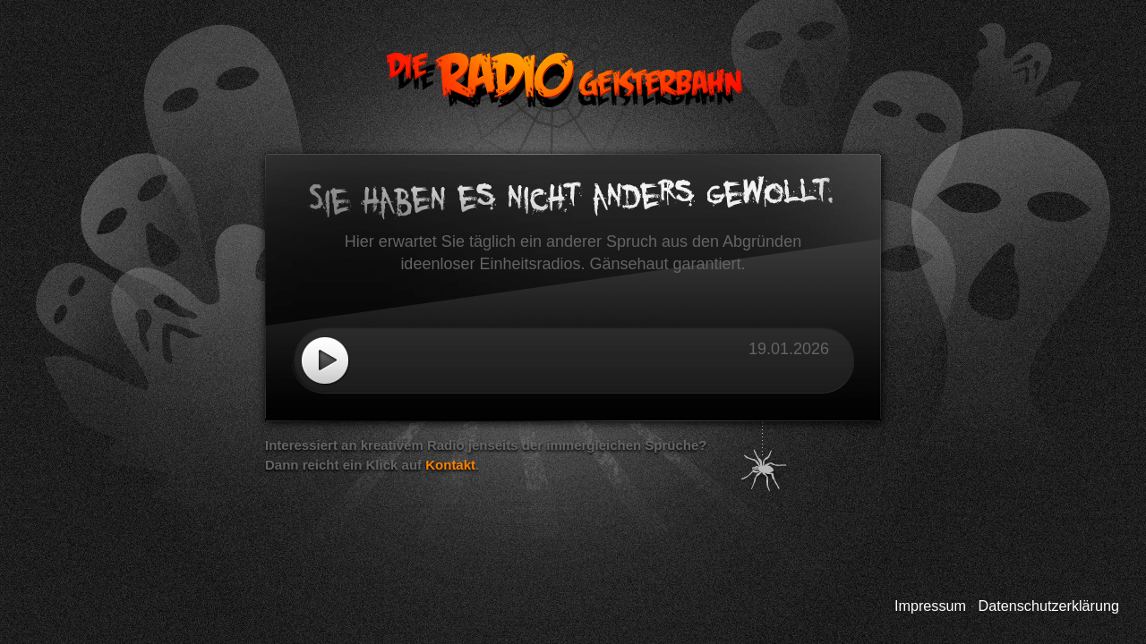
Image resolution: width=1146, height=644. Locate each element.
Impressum (930, 605)
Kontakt (450, 464)
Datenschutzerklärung (1049, 605)
